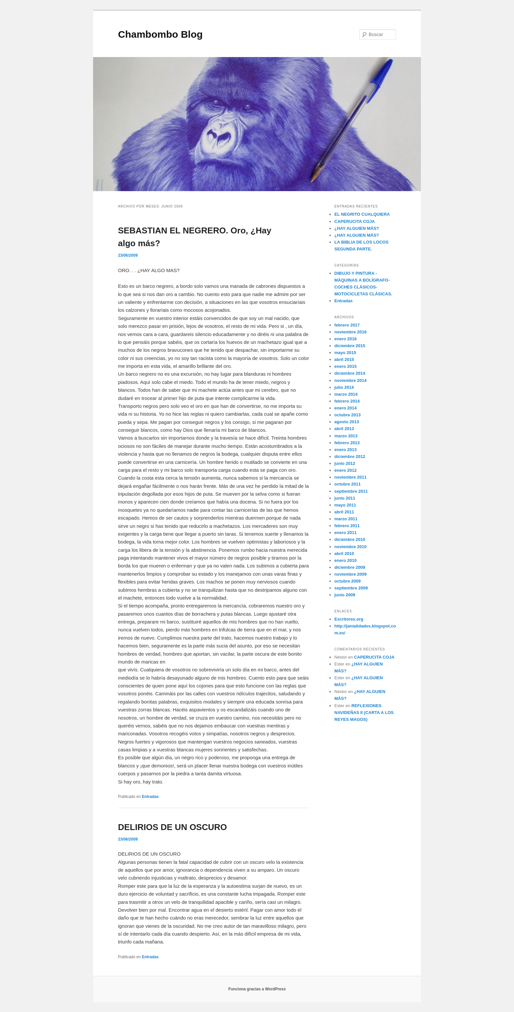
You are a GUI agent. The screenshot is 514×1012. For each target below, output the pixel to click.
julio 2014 (344, 387)
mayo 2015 (345, 352)
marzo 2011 (346, 518)
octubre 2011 (347, 484)
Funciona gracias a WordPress (257, 989)
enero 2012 (345, 470)
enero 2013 (345, 449)
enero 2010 (345, 560)
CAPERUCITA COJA (354, 221)
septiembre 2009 (351, 587)
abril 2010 (344, 553)
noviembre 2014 (350, 380)
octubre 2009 (347, 581)
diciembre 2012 (349, 456)
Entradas (150, 796)
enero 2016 (345, 338)
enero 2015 (345, 366)
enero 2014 (345, 408)
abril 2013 (344, 428)
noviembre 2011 (350, 477)
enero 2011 (345, 532)
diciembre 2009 (349, 567)
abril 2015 (344, 359)
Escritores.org (348, 619)
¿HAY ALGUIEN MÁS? (356, 228)
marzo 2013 (346, 435)
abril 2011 (344, 511)
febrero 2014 (347, 401)
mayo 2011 (345, 505)
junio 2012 (344, 463)
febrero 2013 (347, 442)
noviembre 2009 (350, 574)
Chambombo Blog (160, 34)
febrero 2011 (347, 525)
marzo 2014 (346, 394)
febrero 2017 (347, 325)
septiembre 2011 (351, 491)
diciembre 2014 (349, 373)
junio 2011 (344, 498)
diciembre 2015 (349, 345)
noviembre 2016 (350, 331)
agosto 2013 (346, 421)
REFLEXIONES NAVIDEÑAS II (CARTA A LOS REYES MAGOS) (364, 712)
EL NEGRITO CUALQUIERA (362, 214)
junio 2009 (344, 594)
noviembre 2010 (350, 546)
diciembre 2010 (349, 539)
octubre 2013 (347, 414)
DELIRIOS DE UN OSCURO (172, 827)
